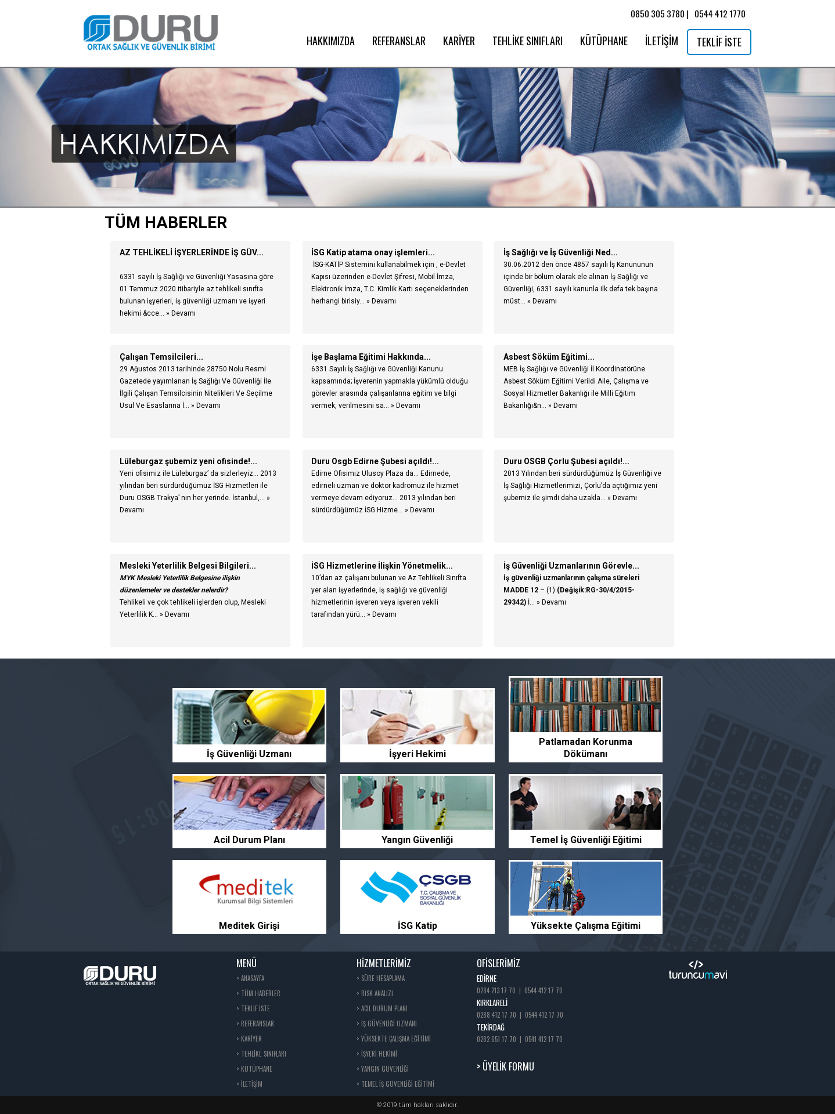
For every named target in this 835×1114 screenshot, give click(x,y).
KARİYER (459, 40)
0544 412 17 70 (543, 990)
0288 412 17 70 (496, 1014)
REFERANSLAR (399, 40)
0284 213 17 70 (496, 990)
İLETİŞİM (661, 40)
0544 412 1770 (720, 13)
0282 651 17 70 (496, 1039)
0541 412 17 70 (544, 1039)
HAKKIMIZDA (331, 40)
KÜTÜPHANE (604, 40)
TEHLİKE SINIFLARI (527, 40)
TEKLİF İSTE (719, 41)
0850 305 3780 (658, 13)
